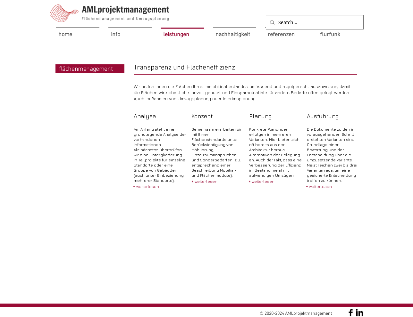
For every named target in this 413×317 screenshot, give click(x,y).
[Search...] (314, 22)
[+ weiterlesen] (146, 186)
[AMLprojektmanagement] (350, 312)
